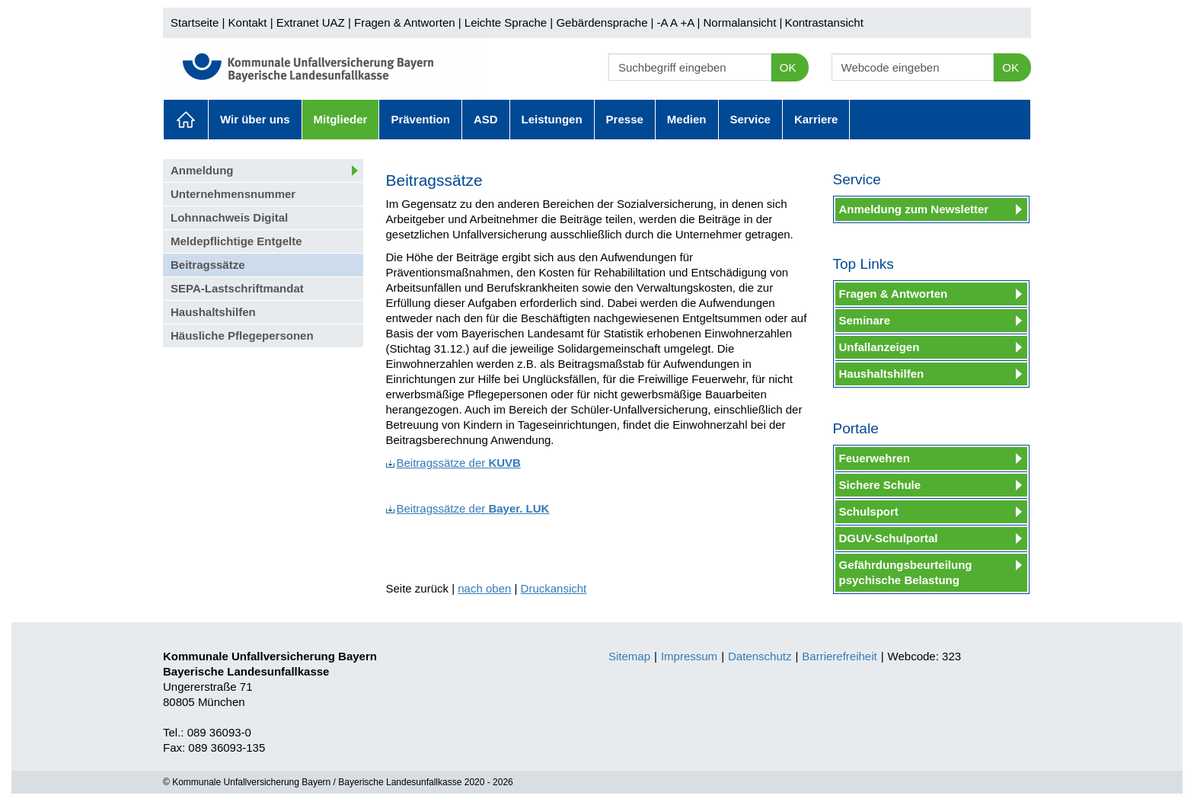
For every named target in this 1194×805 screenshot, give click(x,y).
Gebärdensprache (601, 22)
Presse (624, 119)
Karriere (816, 119)
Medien (687, 119)
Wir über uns (255, 119)
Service (750, 119)
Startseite (195, 22)
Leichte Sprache (506, 22)
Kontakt (247, 22)
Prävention (420, 119)
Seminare (865, 320)
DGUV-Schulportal (888, 538)
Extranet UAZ (310, 22)
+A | (688, 22)
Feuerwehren (874, 458)
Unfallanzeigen (879, 346)
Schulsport (869, 511)
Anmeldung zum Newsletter (914, 209)
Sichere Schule (880, 484)
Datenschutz (759, 656)
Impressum (689, 656)
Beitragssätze (208, 264)
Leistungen (552, 119)
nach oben (484, 588)
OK (788, 67)
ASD (486, 119)
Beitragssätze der (453, 462)
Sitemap (629, 656)
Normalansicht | (742, 22)
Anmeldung (202, 170)
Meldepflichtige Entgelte (236, 241)
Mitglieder (341, 119)
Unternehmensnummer (233, 193)
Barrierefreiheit (839, 656)
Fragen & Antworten (404, 22)
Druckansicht (554, 588)
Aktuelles (186, 119)
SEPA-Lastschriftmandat (237, 288)
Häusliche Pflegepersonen (242, 335)
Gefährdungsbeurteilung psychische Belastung (905, 572)
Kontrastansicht (823, 22)
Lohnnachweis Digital (229, 217)
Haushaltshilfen (213, 311)
